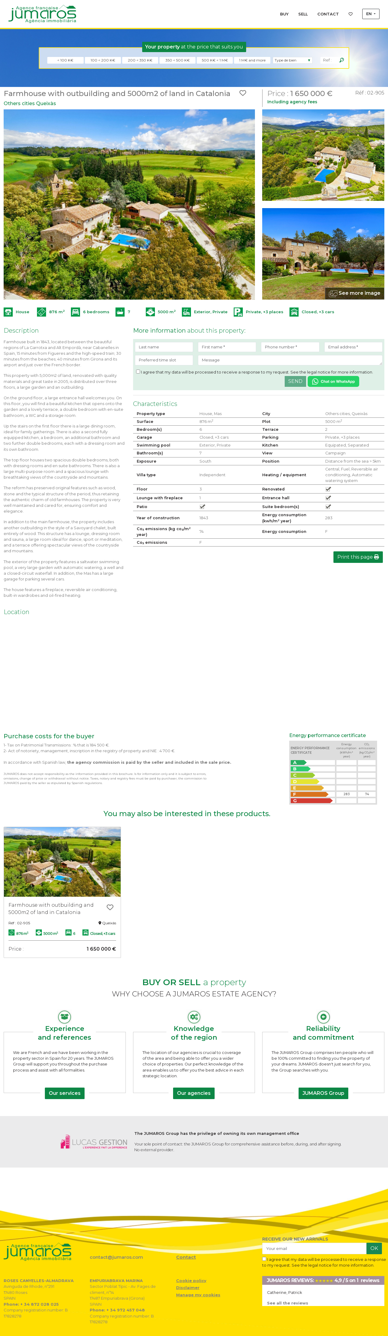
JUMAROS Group (323, 1093)
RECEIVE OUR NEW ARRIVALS (295, 1239)
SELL (303, 14)
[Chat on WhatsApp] (333, 381)
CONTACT (328, 14)
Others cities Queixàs (30, 103)
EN (369, 14)
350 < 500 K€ (178, 60)
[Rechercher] (341, 60)
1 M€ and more (252, 60)
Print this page (358, 557)
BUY (284, 14)
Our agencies (194, 1093)
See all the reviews (287, 1303)
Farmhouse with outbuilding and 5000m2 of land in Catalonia (51, 908)
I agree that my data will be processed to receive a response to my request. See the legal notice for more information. (254, 372)
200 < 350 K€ (140, 60)
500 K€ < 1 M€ (215, 60)
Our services (65, 1093)
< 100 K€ (65, 60)
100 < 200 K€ (103, 60)
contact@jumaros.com (116, 1257)
